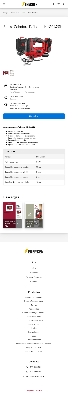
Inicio (34, 268)
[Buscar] (53, 4)
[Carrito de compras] (58, 4)
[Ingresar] (63, 4)
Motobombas (34, 309)
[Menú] (4, 4)
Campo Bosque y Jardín (33, 320)
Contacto (33, 282)
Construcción (33, 324)
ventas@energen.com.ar (33, 376)
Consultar (34, 116)
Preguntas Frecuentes (34, 277)
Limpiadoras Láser (33, 347)
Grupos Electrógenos (33, 297)
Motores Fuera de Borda (33, 301)
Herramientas (33, 332)
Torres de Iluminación (33, 351)
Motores (33, 305)
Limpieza (34, 328)
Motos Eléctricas (34, 316)
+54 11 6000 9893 (33, 367)
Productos (34, 272)
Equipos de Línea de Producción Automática (33, 343)
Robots (34, 336)
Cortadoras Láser (34, 340)
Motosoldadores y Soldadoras (33, 313)
